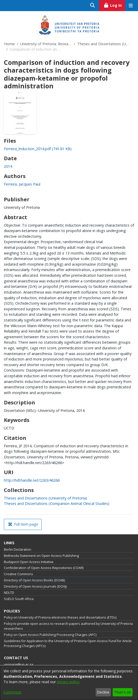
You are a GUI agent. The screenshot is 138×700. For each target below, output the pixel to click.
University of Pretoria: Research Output (46, 43)
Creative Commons (18, 574)
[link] (38, 148)
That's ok (122, 692)
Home (9, 43)
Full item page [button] (23, 524)
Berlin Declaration (17, 549)
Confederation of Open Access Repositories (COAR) (43, 568)
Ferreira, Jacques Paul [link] (22, 184)
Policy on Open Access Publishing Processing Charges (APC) (50, 635)
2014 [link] (8, 166)
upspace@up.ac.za (18, 664)
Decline (103, 692)
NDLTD (9, 592)
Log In (114, 5)
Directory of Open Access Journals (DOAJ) (35, 586)
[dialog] (69, 683)
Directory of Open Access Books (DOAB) (34, 580)
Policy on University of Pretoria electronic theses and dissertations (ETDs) (60, 617)
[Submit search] (92, 5)
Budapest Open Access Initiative (28, 562)
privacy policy (68, 681)
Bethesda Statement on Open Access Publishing (41, 555)
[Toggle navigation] (130, 5)
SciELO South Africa (19, 599)
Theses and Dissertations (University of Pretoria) (103, 43)
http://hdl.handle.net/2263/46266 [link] (32, 480)
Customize (12, 692)
